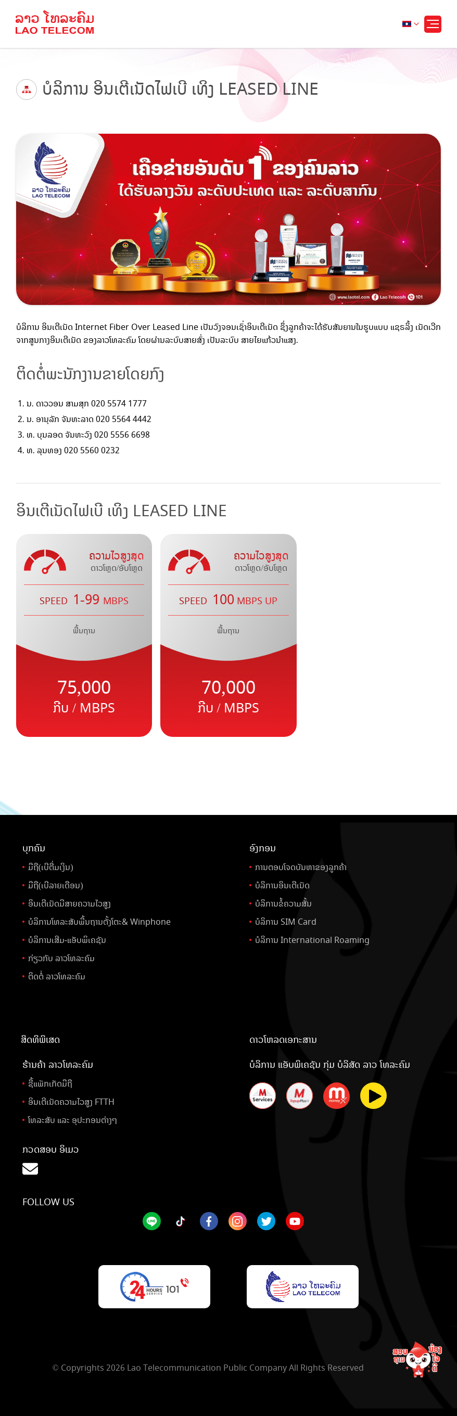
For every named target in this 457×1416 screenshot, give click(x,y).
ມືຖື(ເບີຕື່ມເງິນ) (50, 867)
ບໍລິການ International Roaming (312, 940)
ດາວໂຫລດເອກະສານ (283, 1039)
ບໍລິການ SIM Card (285, 921)
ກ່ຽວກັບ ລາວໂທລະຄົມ (61, 958)
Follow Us (48, 1202)
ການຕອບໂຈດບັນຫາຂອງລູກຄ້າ (301, 867)
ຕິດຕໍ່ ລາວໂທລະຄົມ (56, 976)
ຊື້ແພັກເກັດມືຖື (50, 1083)
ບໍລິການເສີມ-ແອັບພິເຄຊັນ (67, 940)
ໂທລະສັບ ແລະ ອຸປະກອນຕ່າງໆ (72, 1120)
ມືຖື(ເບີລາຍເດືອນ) (55, 885)
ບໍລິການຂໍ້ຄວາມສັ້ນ (283, 903)
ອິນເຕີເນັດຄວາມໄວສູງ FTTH (71, 1101)
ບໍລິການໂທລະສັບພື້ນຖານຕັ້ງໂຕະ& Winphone (99, 921)
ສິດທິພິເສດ (40, 1039)
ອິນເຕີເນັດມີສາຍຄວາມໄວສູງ (69, 903)
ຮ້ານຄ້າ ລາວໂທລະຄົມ (57, 1064)
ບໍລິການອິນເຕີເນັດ (282, 885)
